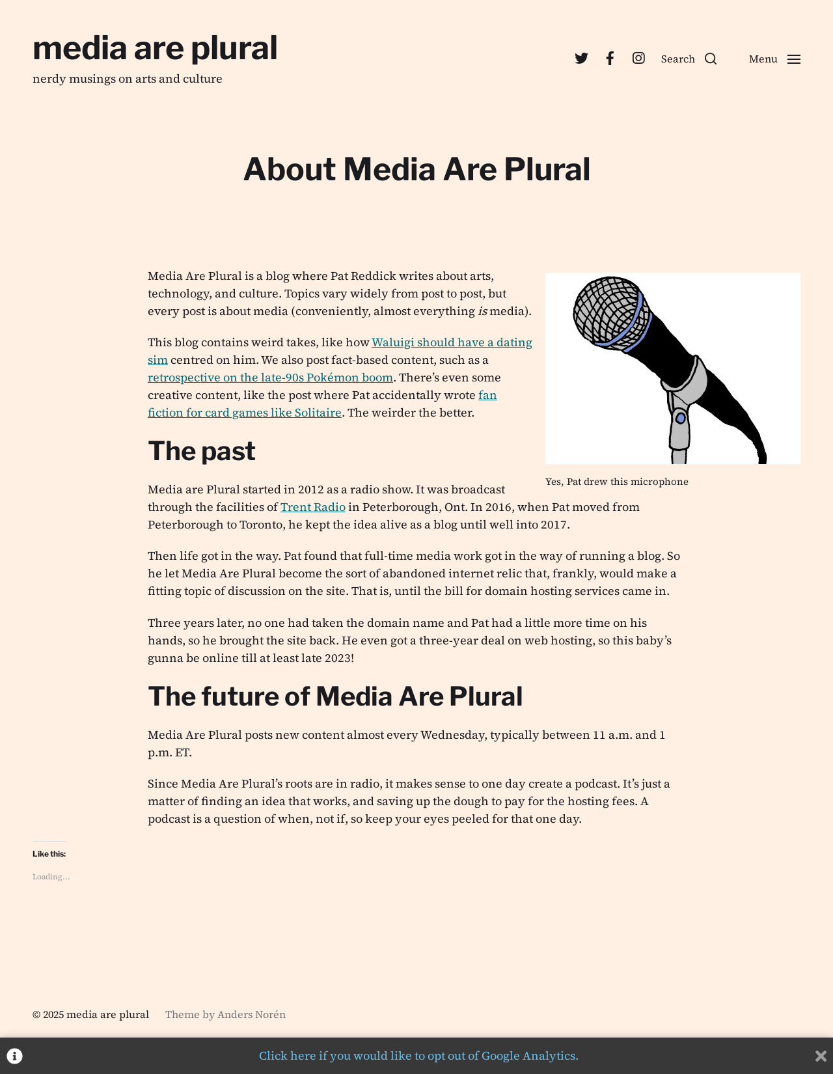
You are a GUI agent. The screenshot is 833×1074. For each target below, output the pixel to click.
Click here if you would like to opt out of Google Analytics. (419, 1055)
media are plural (155, 47)
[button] (689, 58)
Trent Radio (313, 507)
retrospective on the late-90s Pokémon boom (270, 377)
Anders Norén (251, 1014)
